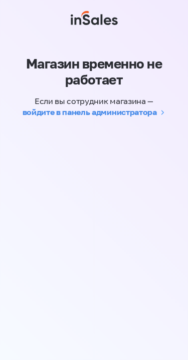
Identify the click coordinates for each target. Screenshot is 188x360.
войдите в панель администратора (90, 112)
